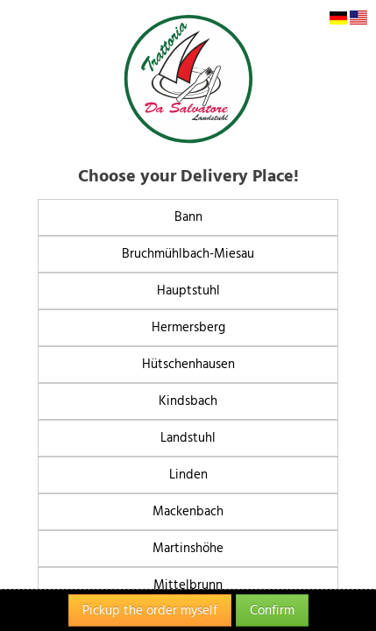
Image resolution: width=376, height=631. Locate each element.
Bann (188, 217)
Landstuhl (188, 438)
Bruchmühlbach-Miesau (188, 254)
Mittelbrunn (188, 585)
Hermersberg (188, 327)
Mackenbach (188, 511)
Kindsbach (188, 401)
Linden (188, 474)
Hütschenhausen (188, 364)
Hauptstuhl (188, 290)
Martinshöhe (188, 548)
